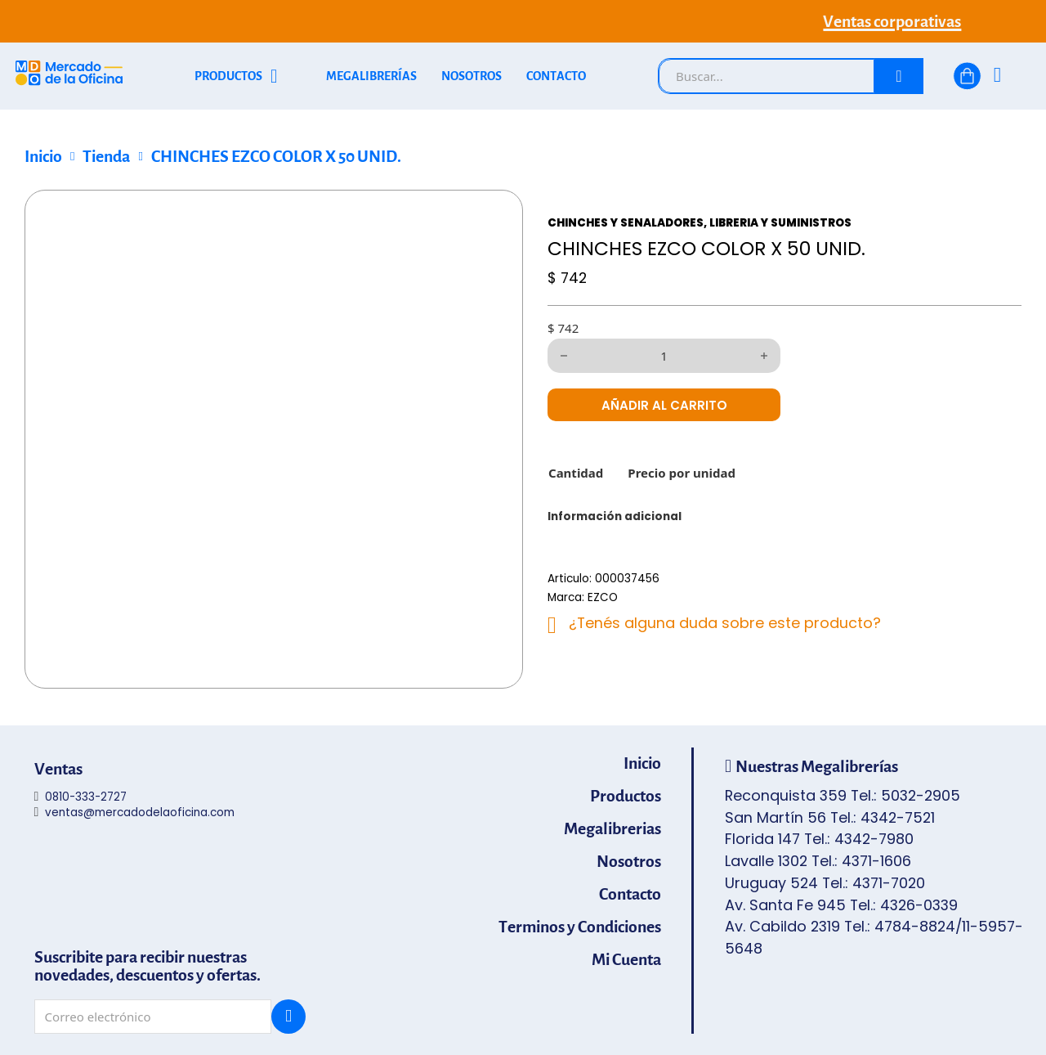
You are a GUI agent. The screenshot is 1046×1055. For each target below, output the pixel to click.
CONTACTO (556, 76)
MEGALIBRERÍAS (371, 76)
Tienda (106, 156)
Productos (625, 796)
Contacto (630, 894)
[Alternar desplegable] (274, 76)
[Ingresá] (997, 76)
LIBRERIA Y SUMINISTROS (780, 223)
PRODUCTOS (228, 76)
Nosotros (629, 862)
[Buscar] (898, 76)
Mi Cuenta (626, 960)
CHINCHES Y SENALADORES (626, 223)
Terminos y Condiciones (579, 927)
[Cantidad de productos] (664, 356)
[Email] (153, 1016)
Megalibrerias (612, 829)
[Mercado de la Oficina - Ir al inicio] (69, 76)
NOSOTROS (471, 76)
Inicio (43, 156)
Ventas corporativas (892, 21)
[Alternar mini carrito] (967, 76)
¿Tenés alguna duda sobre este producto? (725, 623)
